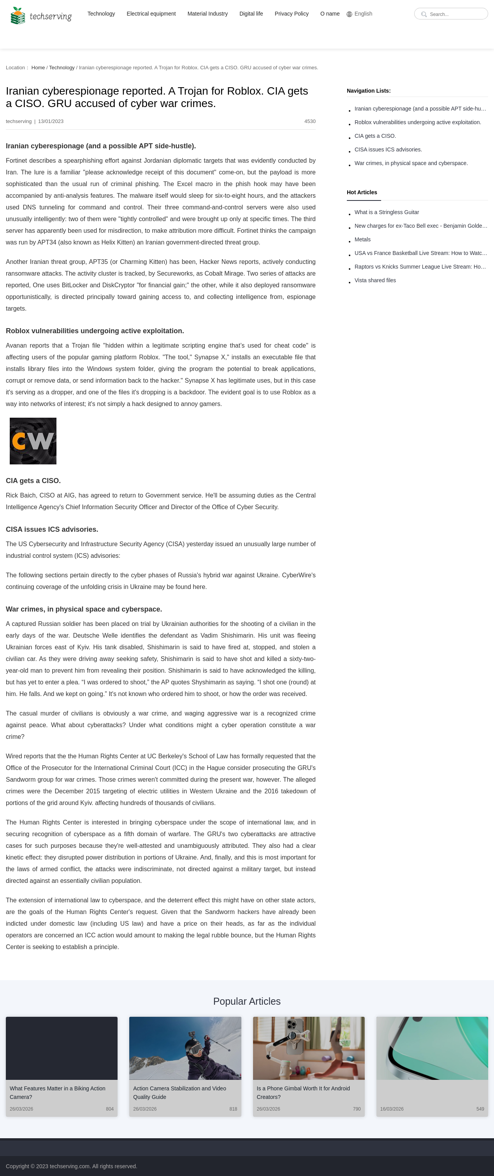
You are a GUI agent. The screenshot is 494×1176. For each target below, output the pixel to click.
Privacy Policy (292, 14)
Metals (363, 239)
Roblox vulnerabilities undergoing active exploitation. (418, 122)
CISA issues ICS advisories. (388, 149)
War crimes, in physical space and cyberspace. (411, 163)
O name (330, 14)
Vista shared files (375, 280)
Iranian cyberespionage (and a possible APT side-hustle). (421, 108)
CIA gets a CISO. (375, 136)
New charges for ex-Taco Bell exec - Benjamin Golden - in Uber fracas (421, 226)
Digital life (251, 14)
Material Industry (208, 14)
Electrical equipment (151, 14)
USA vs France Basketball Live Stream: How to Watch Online (421, 253)
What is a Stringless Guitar (387, 212)
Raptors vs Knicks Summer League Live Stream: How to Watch (421, 267)
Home (38, 67)
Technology (101, 14)
